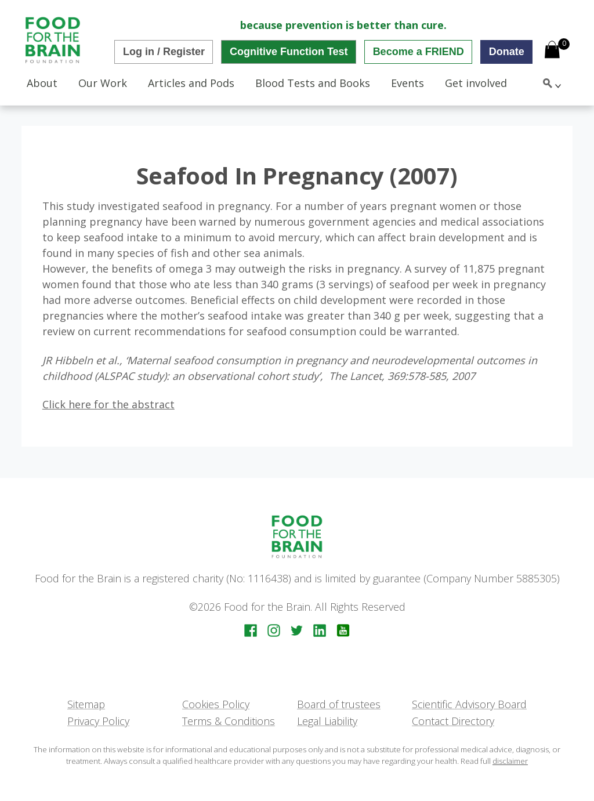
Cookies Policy (215, 704)
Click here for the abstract (108, 404)
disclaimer (510, 761)
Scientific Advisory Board (469, 704)
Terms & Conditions (228, 721)
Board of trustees (339, 704)
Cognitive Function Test (289, 51)
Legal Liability (327, 721)
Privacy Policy (98, 721)
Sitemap (86, 704)
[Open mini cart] (552, 50)
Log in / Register (164, 51)
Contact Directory (453, 721)
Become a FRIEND (418, 51)
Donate (506, 51)
